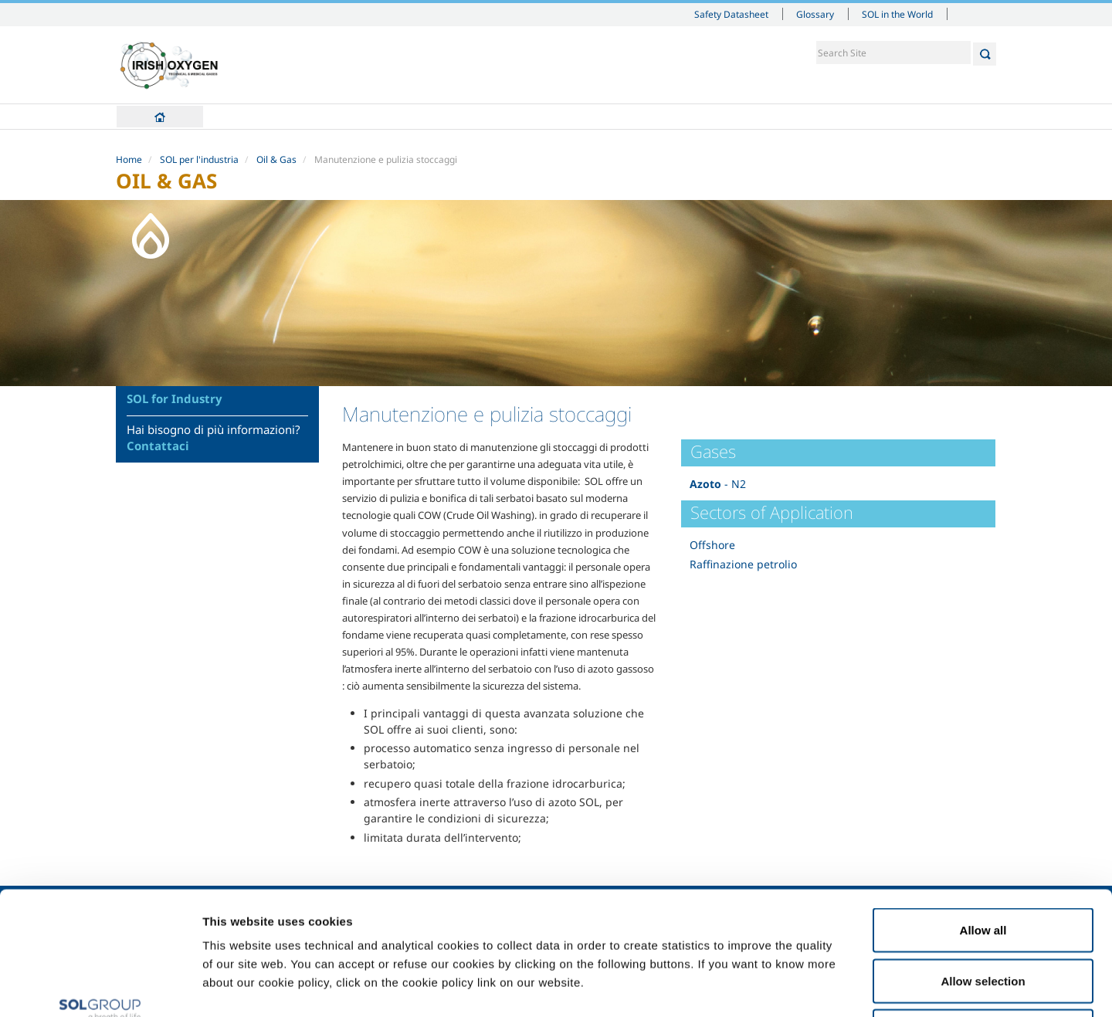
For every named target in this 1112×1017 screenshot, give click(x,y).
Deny (983, 915)
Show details (803, 986)
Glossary (815, 14)
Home (160, 116)
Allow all (983, 814)
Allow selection (983, 865)
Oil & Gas (276, 159)
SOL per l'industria (199, 159)
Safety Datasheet (731, 14)
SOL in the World (897, 14)
